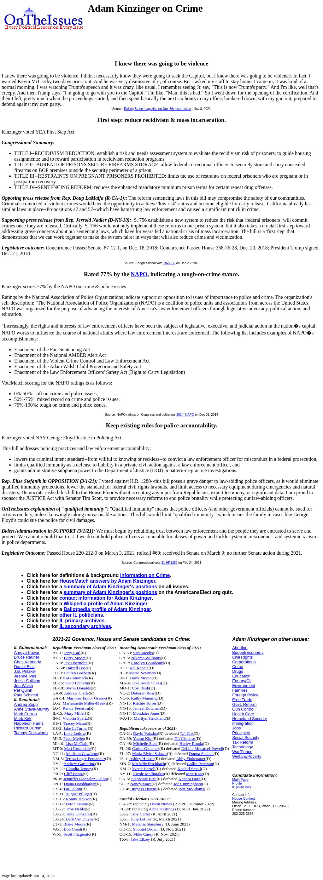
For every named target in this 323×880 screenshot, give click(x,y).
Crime (237, 666)
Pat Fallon (72, 788)
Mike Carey (143, 834)
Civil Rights (242, 657)
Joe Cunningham (187, 783)
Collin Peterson (200, 763)
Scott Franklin (77, 683)
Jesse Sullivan (27, 680)
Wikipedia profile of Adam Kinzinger (105, 603)
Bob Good (72, 829)
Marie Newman (142, 673)
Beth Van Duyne (80, 819)
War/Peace (242, 751)
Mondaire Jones (146, 713)
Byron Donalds (78, 688)
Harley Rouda (191, 743)
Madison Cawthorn (82, 753)
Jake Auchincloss (146, 683)
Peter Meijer (73, 738)
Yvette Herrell (144, 768)
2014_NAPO (185, 414)
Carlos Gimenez (145, 748)
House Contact (243, 798)
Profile (237, 783)
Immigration (243, 723)
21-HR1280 (169, 562)
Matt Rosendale (77, 748)
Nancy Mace (141, 783)
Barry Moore (74, 657)
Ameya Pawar (26, 652)
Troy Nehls (75, 809)
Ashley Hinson (142, 758)
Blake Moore (74, 824)
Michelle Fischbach (148, 763)
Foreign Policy (245, 695)
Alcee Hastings (161, 809)
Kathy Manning (144, 698)
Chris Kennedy (27, 662)
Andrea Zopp (26, 704)
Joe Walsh (23, 685)
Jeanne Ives (25, 676)
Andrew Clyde (76, 693)
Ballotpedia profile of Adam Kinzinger (107, 609)
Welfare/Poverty (246, 756)
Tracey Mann (74, 723)
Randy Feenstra (76, 708)
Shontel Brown (145, 829)
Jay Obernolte (75, 662)
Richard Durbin (27, 728)
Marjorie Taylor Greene (86, 698)
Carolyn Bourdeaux (147, 662)
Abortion (239, 647)
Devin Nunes (161, 804)
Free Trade (242, 699)
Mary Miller (74, 713)
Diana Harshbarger (80, 783)
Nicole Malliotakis (148, 773)
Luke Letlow (74, 733)
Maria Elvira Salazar (149, 753)
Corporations (243, 662)
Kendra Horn (190, 778)
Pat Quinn (23, 690)
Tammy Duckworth (31, 732)
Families (239, 690)
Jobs (236, 728)
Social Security (245, 737)
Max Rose (194, 773)
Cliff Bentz (73, 773)
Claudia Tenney (79, 768)
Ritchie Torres (144, 703)
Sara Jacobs (143, 652)
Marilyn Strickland (150, 718)
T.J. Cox (187, 733)
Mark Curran (25, 713)
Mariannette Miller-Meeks (85, 703)
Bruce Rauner (26, 657)
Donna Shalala (201, 753)
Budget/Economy (247, 652)
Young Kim (142, 738)
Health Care (243, 713)
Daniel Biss (24, 666)
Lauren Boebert (77, 673)
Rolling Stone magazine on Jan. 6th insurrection (157, 109)
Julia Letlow (141, 819)
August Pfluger (78, 793)
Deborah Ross (143, 693)
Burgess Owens (143, 788)
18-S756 (169, 263)
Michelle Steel (145, 743)
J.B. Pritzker (25, 671)
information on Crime (145, 575)
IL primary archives (81, 620)
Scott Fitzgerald (77, 834)
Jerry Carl (72, 652)
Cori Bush (140, 688)
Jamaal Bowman (147, 708)
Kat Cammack (75, 678)
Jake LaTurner (76, 728)
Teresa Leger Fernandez (85, 758)
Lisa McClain (76, 743)
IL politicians (241, 787)
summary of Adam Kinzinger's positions (110, 586)
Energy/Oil (241, 680)
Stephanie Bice (143, 778)
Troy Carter (140, 814)
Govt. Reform (244, 704)
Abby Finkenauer (190, 758)
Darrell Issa (76, 668)
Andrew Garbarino (79, 763)
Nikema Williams (146, 657)
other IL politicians (81, 615)
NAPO (139, 274)
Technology (242, 747)
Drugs (237, 671)
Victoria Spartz (75, 718)
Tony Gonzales (78, 814)
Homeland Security (249, 718)
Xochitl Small (189, 768)
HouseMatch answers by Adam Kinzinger (107, 581)
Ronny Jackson (78, 799)
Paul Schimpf (26, 695)
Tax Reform (242, 742)
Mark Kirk (22, 718)
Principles (241, 732)
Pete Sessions (77, 804)
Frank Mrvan (141, 678)
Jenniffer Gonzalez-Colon (85, 778)
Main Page (240, 779)
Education (241, 676)
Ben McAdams (191, 788)
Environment (243, 685)
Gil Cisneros (185, 738)
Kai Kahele (139, 668)
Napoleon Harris (29, 723)
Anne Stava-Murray (31, 709)
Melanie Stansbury (147, 824)
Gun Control (243, 709)
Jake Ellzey (140, 839)
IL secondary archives (85, 626)
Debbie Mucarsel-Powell (202, 748)
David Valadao (145, 733)
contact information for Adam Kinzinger (105, 598)
